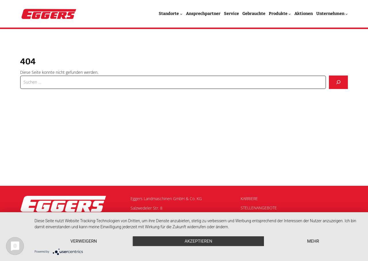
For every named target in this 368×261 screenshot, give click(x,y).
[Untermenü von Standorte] (181, 14)
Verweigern (83, 241)
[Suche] (338, 82)
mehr (313, 241)
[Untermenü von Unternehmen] (346, 14)
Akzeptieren (198, 241)
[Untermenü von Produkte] (289, 14)
